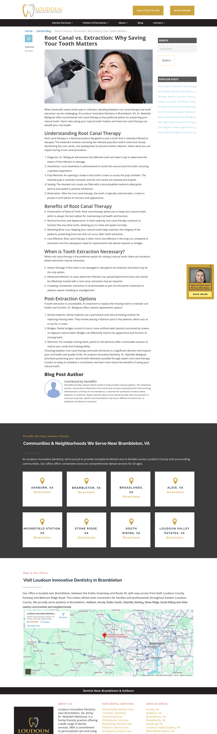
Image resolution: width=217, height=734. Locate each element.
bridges (138, 243)
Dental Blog (43, 31)
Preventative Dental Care (117, 709)
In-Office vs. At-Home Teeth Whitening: (177, 106)
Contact (159, 22)
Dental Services (62, 22)
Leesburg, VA (154, 724)
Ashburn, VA (154, 713)
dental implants (122, 243)
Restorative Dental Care (117, 724)
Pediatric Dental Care (115, 727)
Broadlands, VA (155, 720)
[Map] (42, 489)
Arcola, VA (152, 709)
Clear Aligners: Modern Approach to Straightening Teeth (185, 127)
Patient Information (95, 22)
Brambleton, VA (156, 716)
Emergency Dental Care (117, 731)
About (123, 22)
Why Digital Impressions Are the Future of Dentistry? (183, 122)
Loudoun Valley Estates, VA (163, 727)
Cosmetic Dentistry (114, 713)
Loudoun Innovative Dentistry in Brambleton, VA (109, 113)
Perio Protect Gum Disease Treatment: (177, 111)
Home (29, 31)
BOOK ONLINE (182, 10)
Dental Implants (112, 716)
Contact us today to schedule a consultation (68, 362)
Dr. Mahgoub (75, 307)
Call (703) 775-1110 (148, 10)
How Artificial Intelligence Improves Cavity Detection (183, 132)
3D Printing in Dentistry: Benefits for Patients (180, 91)
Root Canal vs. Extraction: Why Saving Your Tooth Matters (186, 86)
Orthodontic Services (115, 720)
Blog (140, 22)
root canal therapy (88, 117)
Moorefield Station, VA (160, 731)
